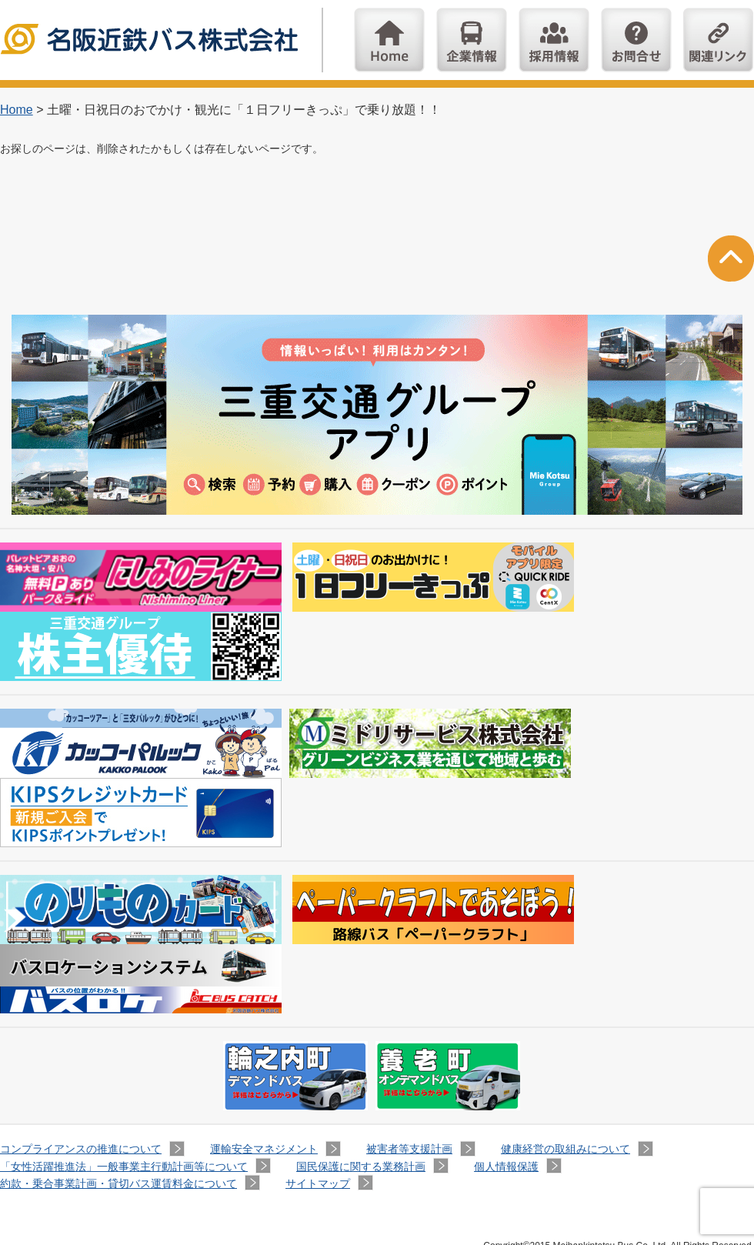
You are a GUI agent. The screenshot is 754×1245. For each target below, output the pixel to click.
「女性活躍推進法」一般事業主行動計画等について (124, 1166)
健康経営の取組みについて (565, 1149)
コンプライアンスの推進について (81, 1149)
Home (389, 40)
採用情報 (554, 40)
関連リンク (718, 40)
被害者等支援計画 (409, 1149)
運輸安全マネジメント (264, 1149)
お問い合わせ (636, 40)
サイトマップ (317, 1183)
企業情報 (471, 40)
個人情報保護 (506, 1166)
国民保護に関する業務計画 (360, 1166)
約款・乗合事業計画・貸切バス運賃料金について (118, 1183)
